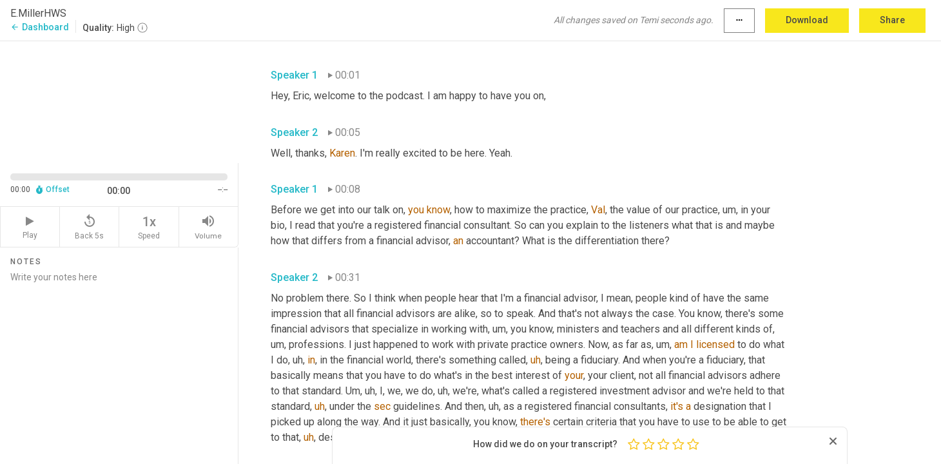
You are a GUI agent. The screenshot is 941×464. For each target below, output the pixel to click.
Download (807, 20)
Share (892, 20)
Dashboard (39, 27)
